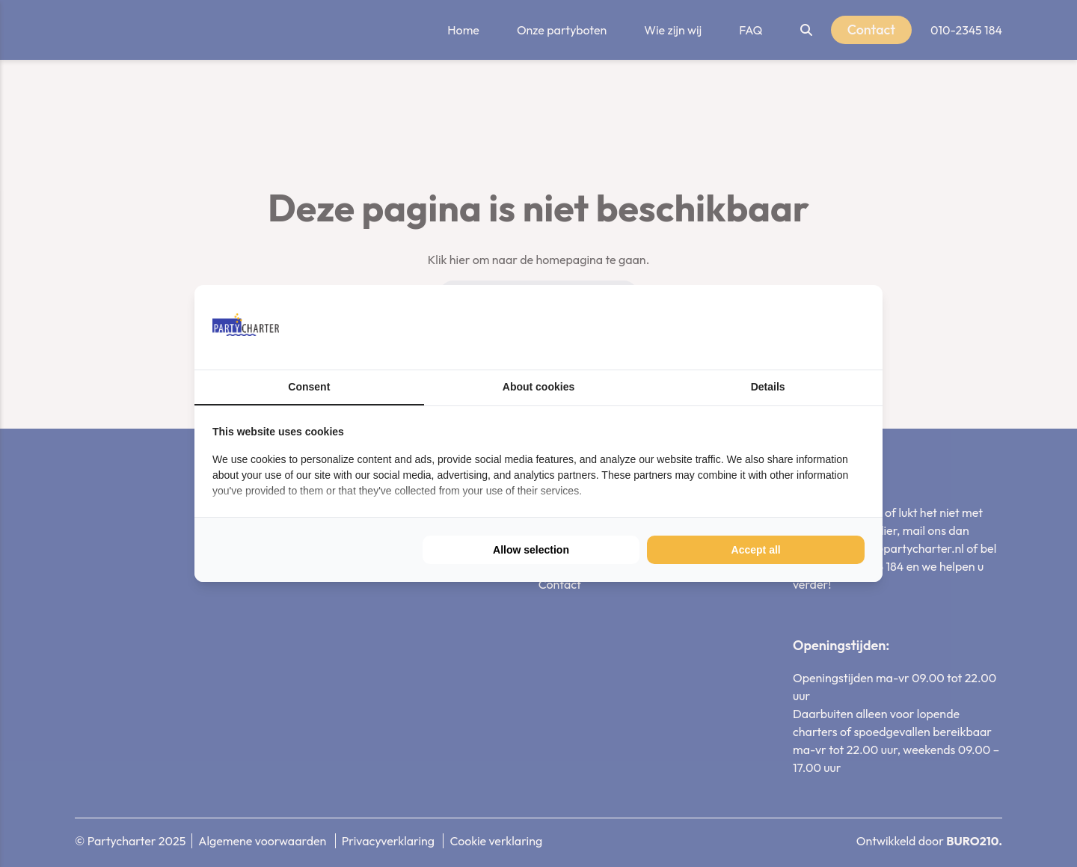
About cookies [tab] (538, 387)
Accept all (756, 550)
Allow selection (531, 550)
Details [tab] (768, 387)
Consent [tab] (309, 387)
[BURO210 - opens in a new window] (808, 327)
